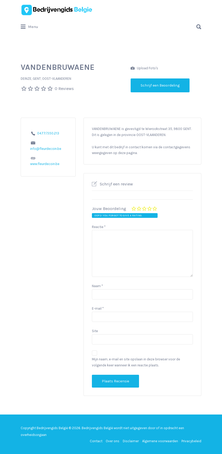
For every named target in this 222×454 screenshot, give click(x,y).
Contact (96, 441)
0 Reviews (64, 88)
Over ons (112, 441)
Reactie (99, 227)
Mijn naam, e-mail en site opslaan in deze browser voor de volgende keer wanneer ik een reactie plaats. (136, 362)
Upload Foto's (144, 68)
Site (95, 331)
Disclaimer (131, 441)
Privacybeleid (191, 441)
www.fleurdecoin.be (44, 164)
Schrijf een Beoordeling (160, 85)
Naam (97, 286)
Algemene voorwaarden (160, 441)
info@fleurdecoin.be (45, 149)
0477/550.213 (48, 133)
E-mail (98, 308)
